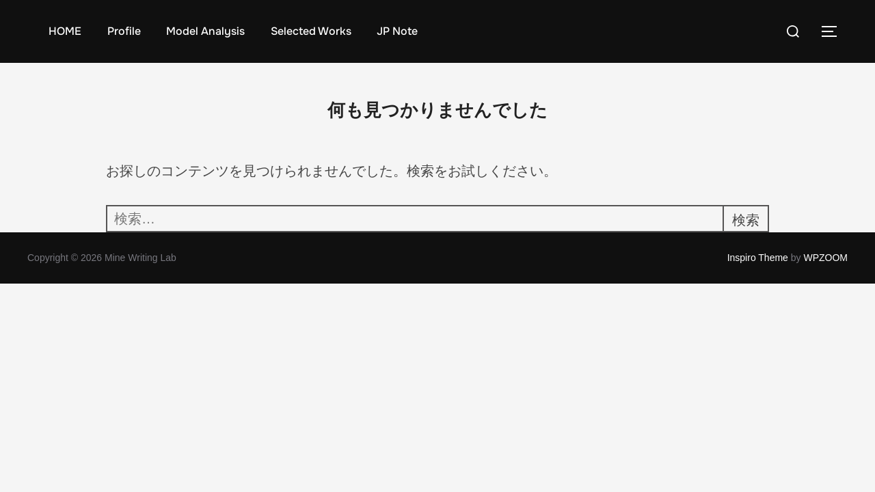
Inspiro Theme (757, 257)
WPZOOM (825, 257)
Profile (124, 31)
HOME (65, 31)
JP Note (397, 31)
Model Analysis (205, 31)
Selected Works (311, 31)
